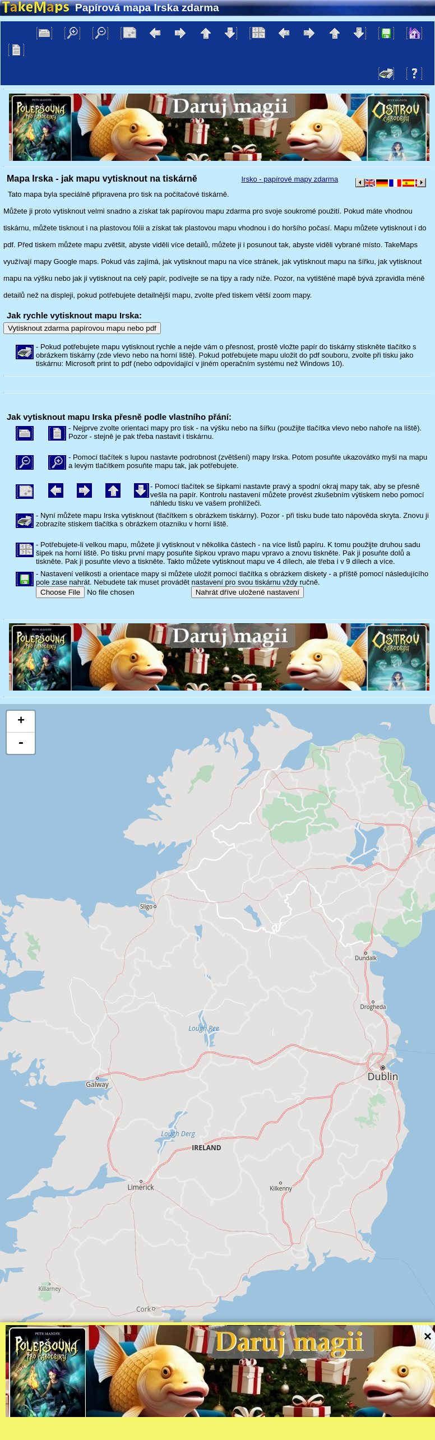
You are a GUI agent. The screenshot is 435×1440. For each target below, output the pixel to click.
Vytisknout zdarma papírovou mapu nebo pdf (82, 328)
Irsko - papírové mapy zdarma (289, 179)
